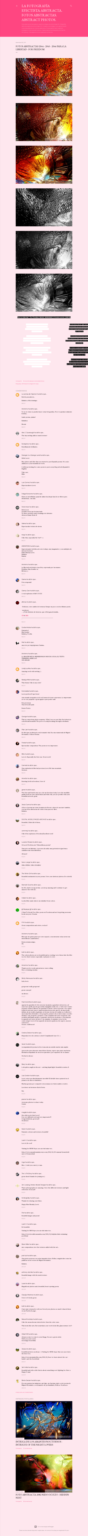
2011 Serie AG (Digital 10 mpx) (30, 383)
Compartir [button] (19, 381)
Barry (23, 1064)
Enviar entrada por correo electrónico (33, 381)
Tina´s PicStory (27, 1173)
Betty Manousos (27, 978)
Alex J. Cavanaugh (28, 432)
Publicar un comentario (24, 1392)
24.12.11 (24, 1375)
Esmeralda (25, 691)
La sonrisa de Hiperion (29, 394)
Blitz (23, 754)
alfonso (24, 602)
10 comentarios (27, 1448)
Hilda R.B (25, 1334)
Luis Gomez (26, 482)
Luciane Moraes (27, 842)
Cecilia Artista (26, 627)
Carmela (24, 765)
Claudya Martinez (27, 1295)
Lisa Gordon (26, 1075)
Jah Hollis (25, 1367)
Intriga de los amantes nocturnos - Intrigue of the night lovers (39, 1443)
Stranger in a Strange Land (31, 455)
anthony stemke (27, 1272)
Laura (23, 1283)
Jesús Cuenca (26, 804)
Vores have (25, 507)
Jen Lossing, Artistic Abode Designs (34, 1185)
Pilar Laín (25, 730)
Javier (24, 1044)
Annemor (25, 965)
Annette (24, 778)
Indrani (24, 898)
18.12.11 (23, 403)
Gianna (24, 579)
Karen (24, 1129)
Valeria (24, 523)
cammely (25, 831)
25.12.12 (24, 1388)
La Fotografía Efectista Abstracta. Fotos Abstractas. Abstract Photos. (42, 13)
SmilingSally (26, 1198)
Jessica (24, 1349)
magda (24, 1112)
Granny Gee (26, 591)
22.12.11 (23, 1343)
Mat (23, 642)
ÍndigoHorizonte (27, 494)
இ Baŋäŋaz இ (26, 909)
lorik (23, 952)
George (24, 716)
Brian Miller (25, 1244)
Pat (23, 1213)
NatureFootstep (27, 1319)
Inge (23, 1162)
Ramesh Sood (26, 885)
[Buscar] (71, 5)
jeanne (24, 1099)
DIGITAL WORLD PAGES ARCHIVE (34, 819)
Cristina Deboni (27, 1033)
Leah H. (24, 1140)
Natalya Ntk (26, 680)
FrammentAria (27, 1002)
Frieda (24, 743)
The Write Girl (26, 873)
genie (24, 790)
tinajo (23, 535)
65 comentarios (27, 1501)
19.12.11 (23, 836)
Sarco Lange (26, 862)
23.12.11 (23, 1361)
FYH (23, 922)
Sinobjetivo (25, 444)
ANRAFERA (26, 546)
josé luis (24, 1255)
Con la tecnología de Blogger (44, 1526)
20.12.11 (24, 1266)
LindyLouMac (26, 668)
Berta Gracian (26, 1380)
